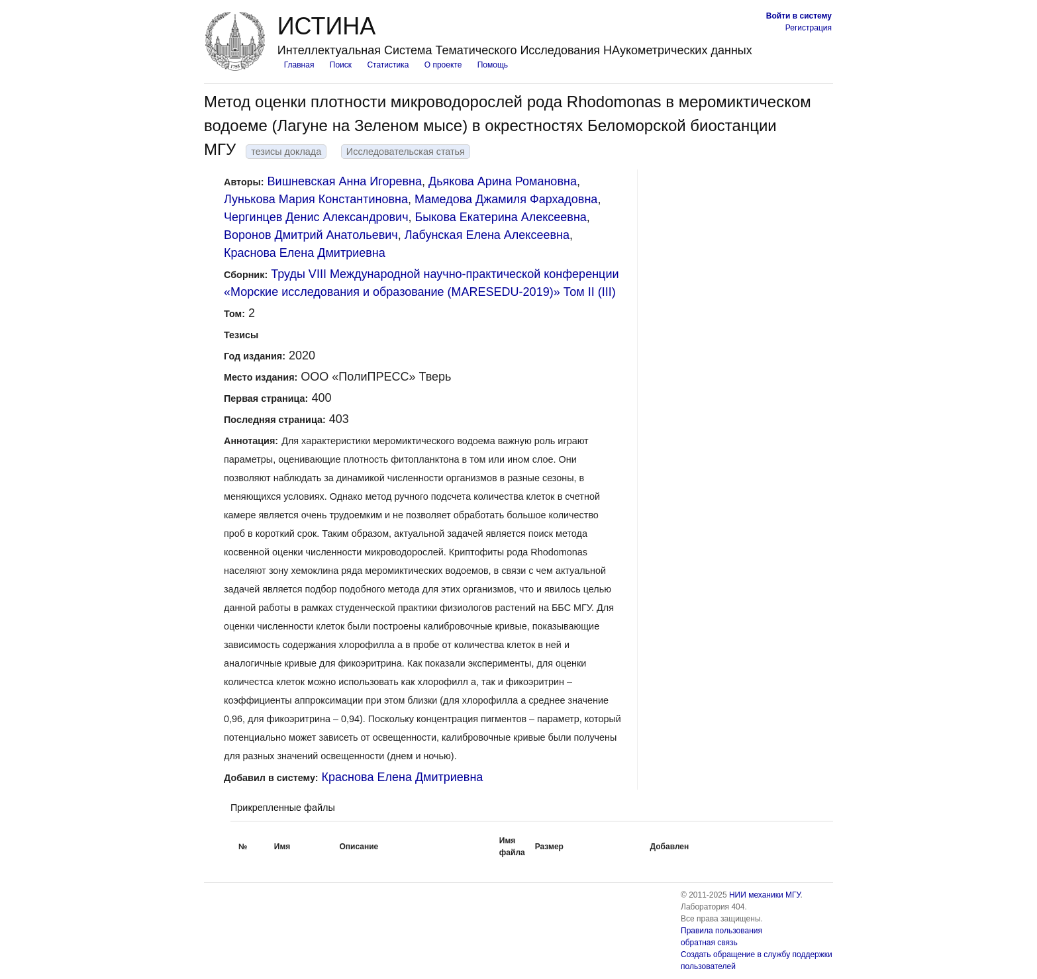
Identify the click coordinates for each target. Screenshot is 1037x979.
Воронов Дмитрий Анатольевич (311, 235)
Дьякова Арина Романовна (502, 181)
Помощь (492, 65)
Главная (299, 65)
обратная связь (709, 942)
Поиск (341, 65)
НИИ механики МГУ (765, 895)
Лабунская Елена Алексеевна (487, 235)
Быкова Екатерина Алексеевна (501, 217)
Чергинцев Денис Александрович (316, 217)
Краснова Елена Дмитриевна (304, 252)
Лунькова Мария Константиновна (316, 199)
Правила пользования (721, 930)
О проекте (443, 65)
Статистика (388, 65)
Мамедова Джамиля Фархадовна (506, 199)
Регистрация (808, 27)
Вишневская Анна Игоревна (345, 181)
